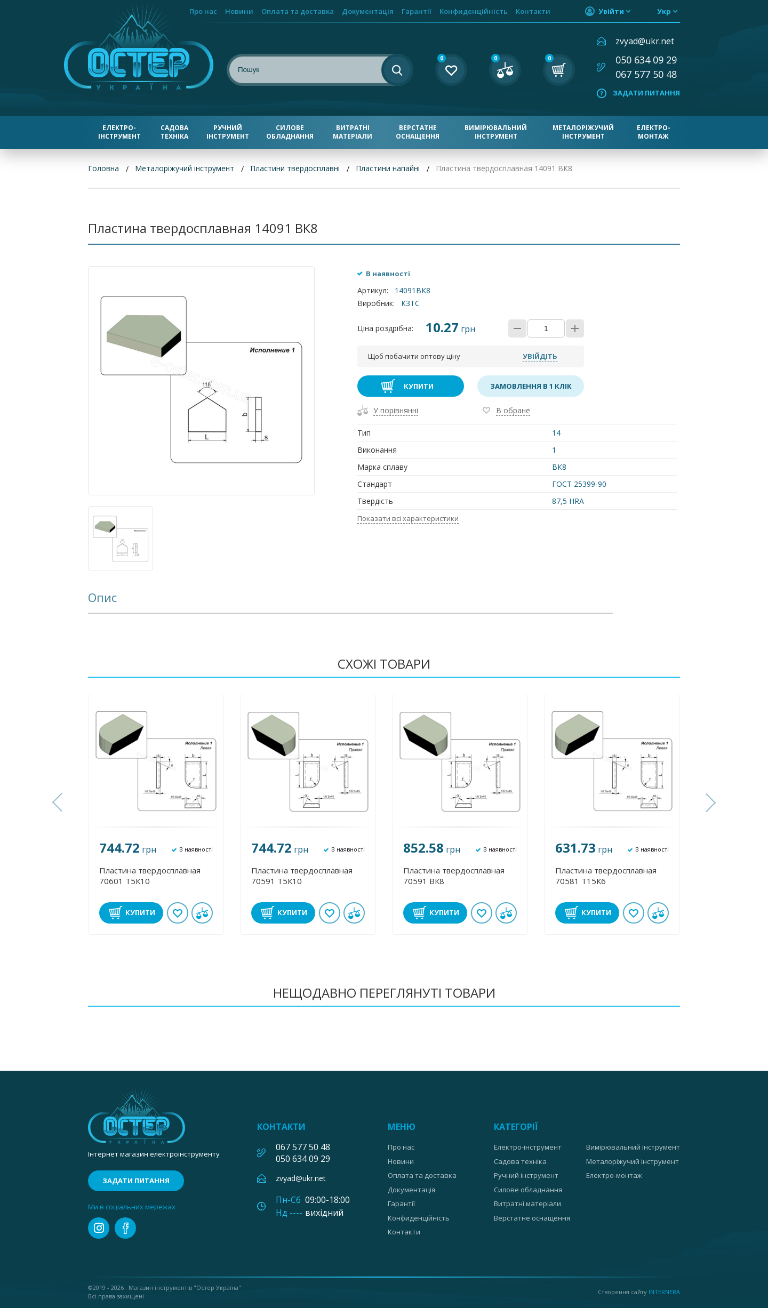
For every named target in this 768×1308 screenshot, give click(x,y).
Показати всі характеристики (408, 518)
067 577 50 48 (646, 74)
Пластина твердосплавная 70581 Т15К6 (606, 875)
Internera (664, 1292)
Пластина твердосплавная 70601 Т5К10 (150, 875)
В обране (513, 410)
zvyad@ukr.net (644, 41)
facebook (125, 1228)
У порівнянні (395, 410)
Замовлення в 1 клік (531, 386)
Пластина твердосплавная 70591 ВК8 (454, 875)
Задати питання (646, 93)
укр (664, 11)
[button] (59, 802)
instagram (98, 1228)
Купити (419, 386)
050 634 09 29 (646, 59)
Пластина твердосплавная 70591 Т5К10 (302, 875)
